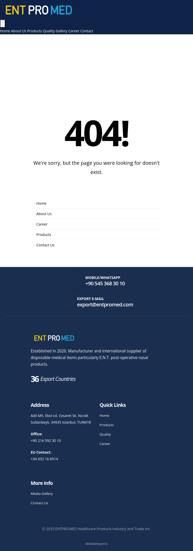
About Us (18, 30)
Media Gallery (42, 493)
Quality (49, 30)
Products (34, 30)
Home (5, 30)
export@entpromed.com (105, 304)
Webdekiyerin (96, 543)
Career (74, 30)
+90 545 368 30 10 (105, 283)
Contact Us (45, 245)
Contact (86, 30)
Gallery (62, 30)
